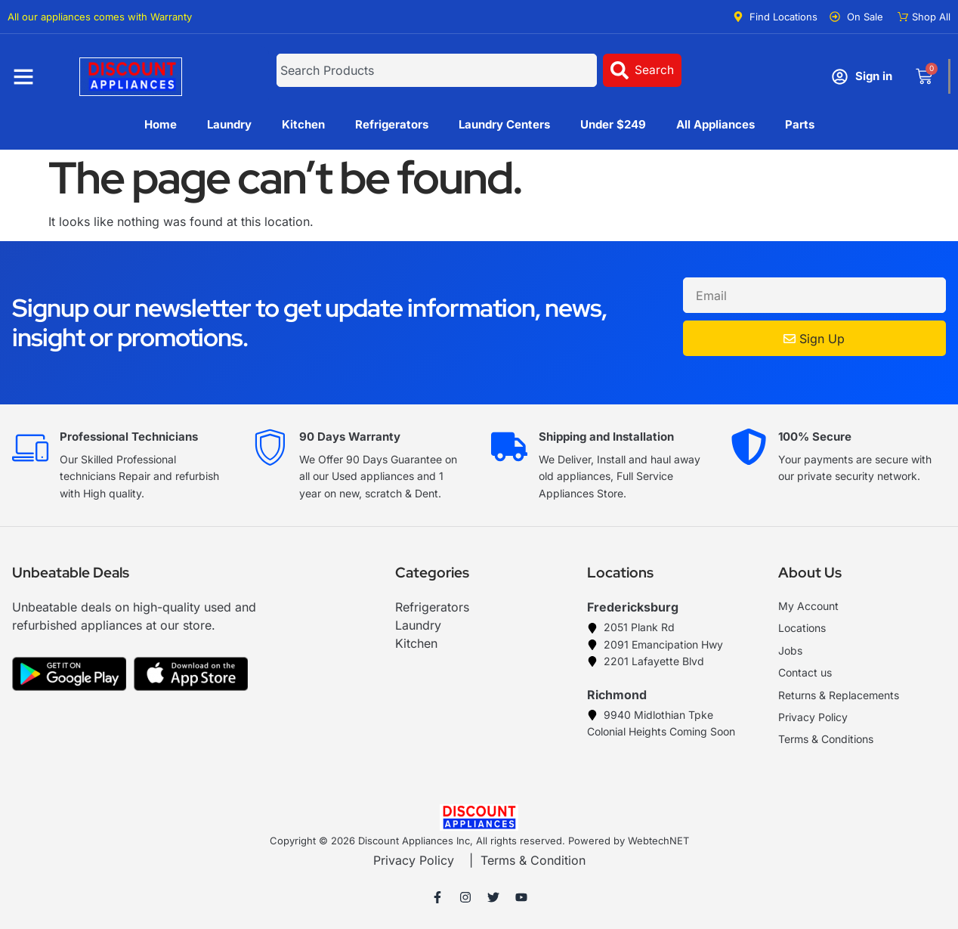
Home (160, 124)
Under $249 (613, 124)
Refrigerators (391, 124)
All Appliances (715, 124)
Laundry (229, 124)
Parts (799, 124)
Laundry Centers (504, 124)
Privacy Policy (413, 860)
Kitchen (303, 124)
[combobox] (437, 70)
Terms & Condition (533, 860)
